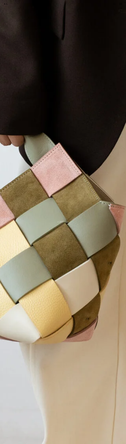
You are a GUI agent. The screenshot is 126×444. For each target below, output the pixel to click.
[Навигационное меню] (120, 4)
